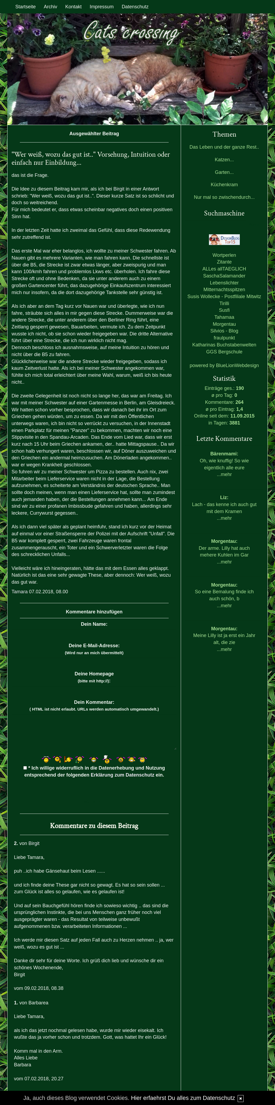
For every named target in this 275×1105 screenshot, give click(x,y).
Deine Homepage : (94, 677)
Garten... (224, 172)
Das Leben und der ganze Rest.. (224, 147)
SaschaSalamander (224, 276)
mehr (226, 474)
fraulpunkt (224, 338)
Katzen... (224, 159)
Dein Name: (94, 624)
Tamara (20, 591)
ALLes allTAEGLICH (224, 269)
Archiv (50, 6)
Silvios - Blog (224, 331)
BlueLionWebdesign (237, 365)
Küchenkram (224, 184)
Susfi (224, 310)
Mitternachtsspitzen (224, 289)
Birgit (118, 189)
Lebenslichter (224, 283)
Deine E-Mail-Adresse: (94, 649)
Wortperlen (224, 255)
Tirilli (224, 303)
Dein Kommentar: (94, 706)
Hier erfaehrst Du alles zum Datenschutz (183, 1098)
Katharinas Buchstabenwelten (224, 344)
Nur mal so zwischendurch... (224, 197)
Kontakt (73, 6)
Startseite (25, 6)
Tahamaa (224, 317)
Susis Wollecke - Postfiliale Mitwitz (224, 296)
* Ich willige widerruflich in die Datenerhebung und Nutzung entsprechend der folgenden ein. (94, 771)
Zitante (224, 262)
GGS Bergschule (224, 351)
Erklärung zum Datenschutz (122, 775)
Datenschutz (135, 6)
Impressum (102, 6)
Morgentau (224, 324)
